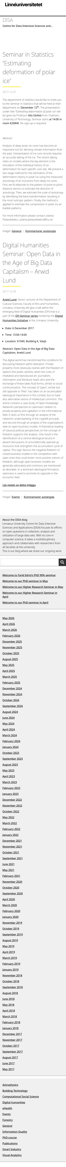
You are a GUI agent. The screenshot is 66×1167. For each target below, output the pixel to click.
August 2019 (10, 940)
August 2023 (10, 764)
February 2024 (11, 741)
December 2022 (12, 800)
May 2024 (8, 723)
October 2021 (10, 852)
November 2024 (12, 694)
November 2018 (12, 975)
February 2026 (11, 636)
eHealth (7, 1108)
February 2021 (11, 876)
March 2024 (9, 735)
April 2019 (8, 952)
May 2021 (8, 870)
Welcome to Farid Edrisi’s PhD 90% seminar (29, 575)
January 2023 (10, 794)
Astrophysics (10, 1085)
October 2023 (10, 753)
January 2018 (10, 1028)
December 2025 (12, 641)
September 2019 (12, 934)
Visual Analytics (12, 1155)
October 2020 (10, 887)
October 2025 (10, 653)
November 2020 (12, 882)
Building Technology (15, 1090)
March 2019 (9, 958)
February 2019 (11, 964)
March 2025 (9, 677)
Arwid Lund (10, 299)
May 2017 (8, 1069)
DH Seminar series (26, 316)
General (16, 231)
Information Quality (14, 1131)
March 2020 (9, 905)
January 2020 (10, 917)
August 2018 (10, 993)
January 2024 (10, 747)
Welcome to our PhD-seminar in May (25, 581)
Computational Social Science (20, 1096)
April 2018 (8, 1010)
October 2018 (10, 981)
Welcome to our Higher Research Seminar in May (32, 587)
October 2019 (10, 928)
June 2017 (8, 1063)
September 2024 (12, 706)
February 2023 (11, 788)
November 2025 (12, 647)
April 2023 (8, 776)
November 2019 (12, 923)
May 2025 (8, 665)
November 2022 (12, 805)
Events (16, 497)
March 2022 (9, 823)
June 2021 (8, 864)
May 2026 (8, 618)
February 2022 (11, 829)
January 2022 (10, 835)
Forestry (7, 1120)
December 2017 (12, 1034)
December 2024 (12, 688)
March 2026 (9, 630)
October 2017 (10, 1046)
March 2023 (9, 782)
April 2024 (8, 729)
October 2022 (10, 811)
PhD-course (9, 1137)
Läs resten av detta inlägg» (19, 485)
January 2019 (10, 969)
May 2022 (8, 817)
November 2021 (12, 846)
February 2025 (11, 682)
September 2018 (12, 987)
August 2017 (10, 1057)
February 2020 (11, 911)
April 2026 (8, 624)
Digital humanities (13, 1102)
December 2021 (12, 841)
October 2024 (10, 700)
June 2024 (8, 718)
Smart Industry (11, 1149)
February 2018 (11, 1022)
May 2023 (8, 770)
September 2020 (12, 893)
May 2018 (8, 1005)
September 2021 (12, 858)
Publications (10, 1143)
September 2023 (12, 759)
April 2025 (8, 671)
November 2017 (12, 1040)
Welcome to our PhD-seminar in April (25, 602)
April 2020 (8, 899)
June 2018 (8, 999)
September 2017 (12, 1051)
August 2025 (10, 659)
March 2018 (9, 1016)
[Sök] (62, 562)
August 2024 (10, 712)
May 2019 (8, 946)
